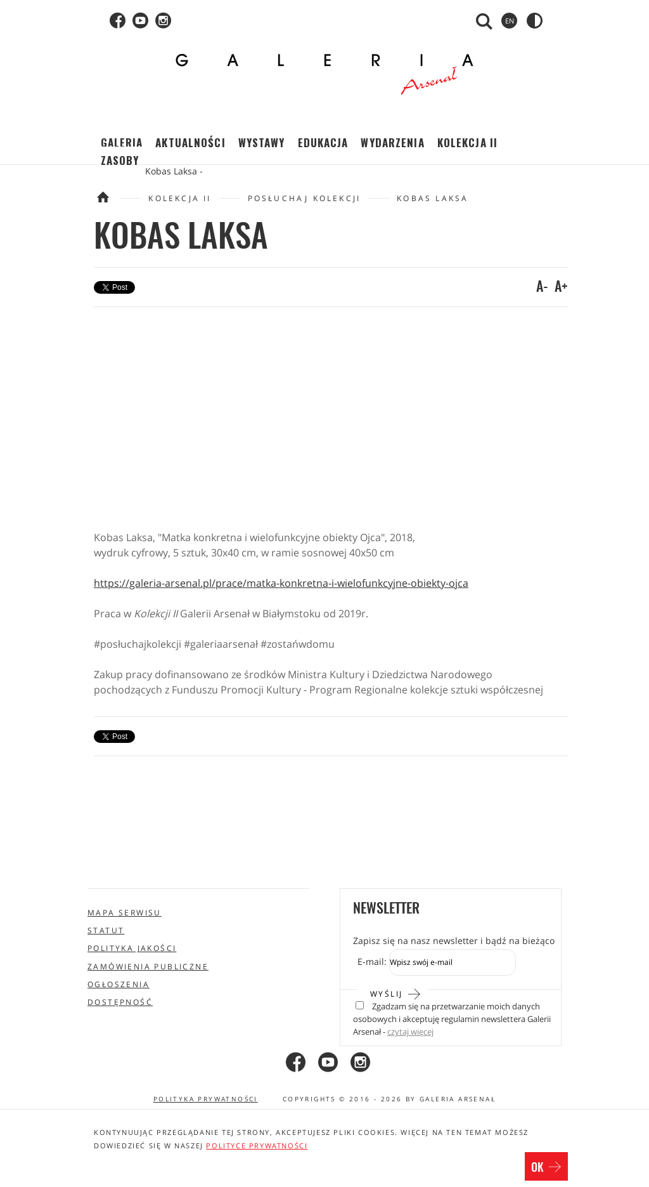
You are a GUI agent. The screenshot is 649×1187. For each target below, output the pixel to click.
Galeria (122, 142)
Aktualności (190, 142)
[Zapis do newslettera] (452, 962)
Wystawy (261, 142)
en (509, 20)
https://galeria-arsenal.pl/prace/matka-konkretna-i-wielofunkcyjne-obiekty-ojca (281, 583)
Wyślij (395, 993)
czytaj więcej (410, 1031)
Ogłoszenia (118, 984)
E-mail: (372, 961)
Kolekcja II (467, 142)
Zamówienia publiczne (148, 966)
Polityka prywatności (205, 1098)
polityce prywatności (256, 1145)
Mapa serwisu (124, 912)
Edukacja (323, 142)
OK (546, 1168)
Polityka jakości (131, 948)
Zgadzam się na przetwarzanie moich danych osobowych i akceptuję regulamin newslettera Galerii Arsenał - (452, 1019)
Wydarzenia (392, 142)
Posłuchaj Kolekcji (304, 198)
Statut (105, 930)
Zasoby (120, 160)
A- (542, 287)
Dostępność (120, 1002)
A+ (561, 287)
